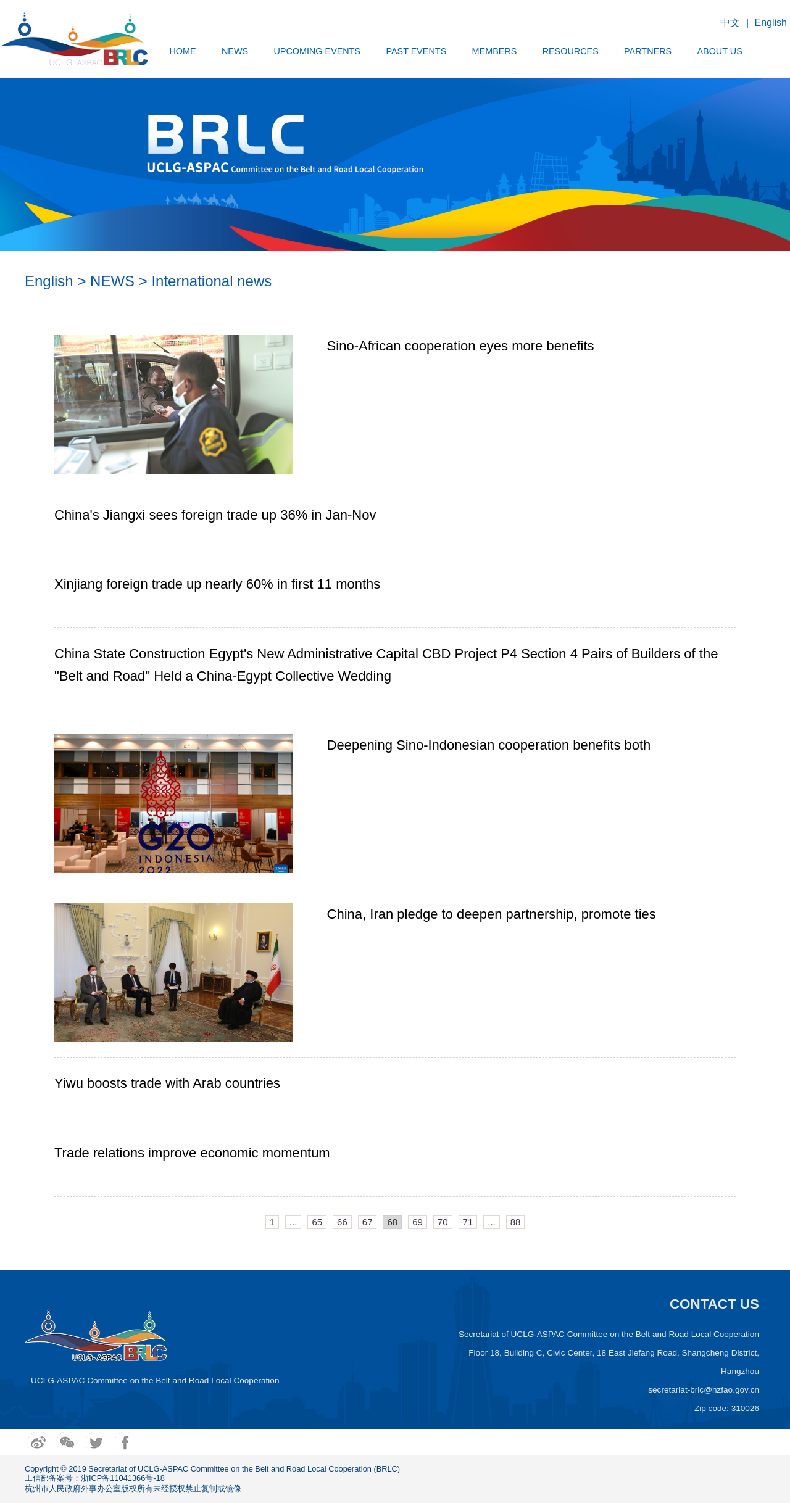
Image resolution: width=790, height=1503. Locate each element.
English (771, 22)
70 (443, 1222)
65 (317, 1222)
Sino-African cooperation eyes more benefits (460, 346)
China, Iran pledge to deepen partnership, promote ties (491, 914)
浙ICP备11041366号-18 (123, 1478)
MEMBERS (494, 51)
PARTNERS (648, 51)
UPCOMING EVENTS (316, 51)
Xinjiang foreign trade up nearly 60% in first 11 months (217, 584)
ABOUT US (719, 51)
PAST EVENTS (416, 51)
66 (342, 1222)
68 (392, 1222)
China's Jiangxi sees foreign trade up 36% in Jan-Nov (215, 515)
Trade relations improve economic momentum (192, 1153)
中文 (730, 22)
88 (515, 1222)
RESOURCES (571, 51)
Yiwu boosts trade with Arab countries (167, 1083)
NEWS (235, 51)
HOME (182, 51)
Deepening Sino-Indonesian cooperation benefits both (489, 745)
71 (468, 1222)
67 (367, 1222)
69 (417, 1222)
